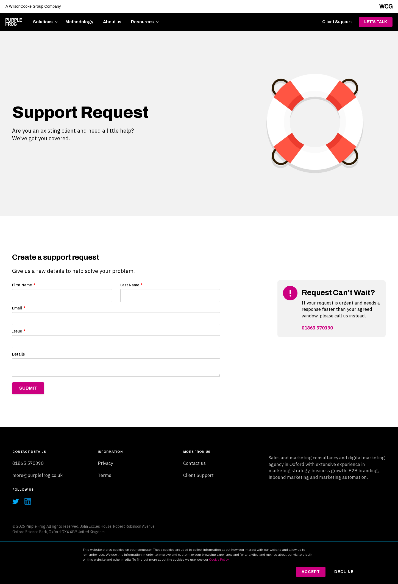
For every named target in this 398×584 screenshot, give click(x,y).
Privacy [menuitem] (105, 463)
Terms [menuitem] (104, 475)
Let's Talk (375, 22)
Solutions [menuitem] (43, 21)
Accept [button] (311, 572)
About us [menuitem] (112, 21)
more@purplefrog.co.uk (37, 475)
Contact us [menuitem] (194, 463)
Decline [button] (344, 572)
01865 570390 (317, 328)
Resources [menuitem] (142, 21)
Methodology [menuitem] (79, 21)
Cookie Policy (219, 559)
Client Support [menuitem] (337, 21)
